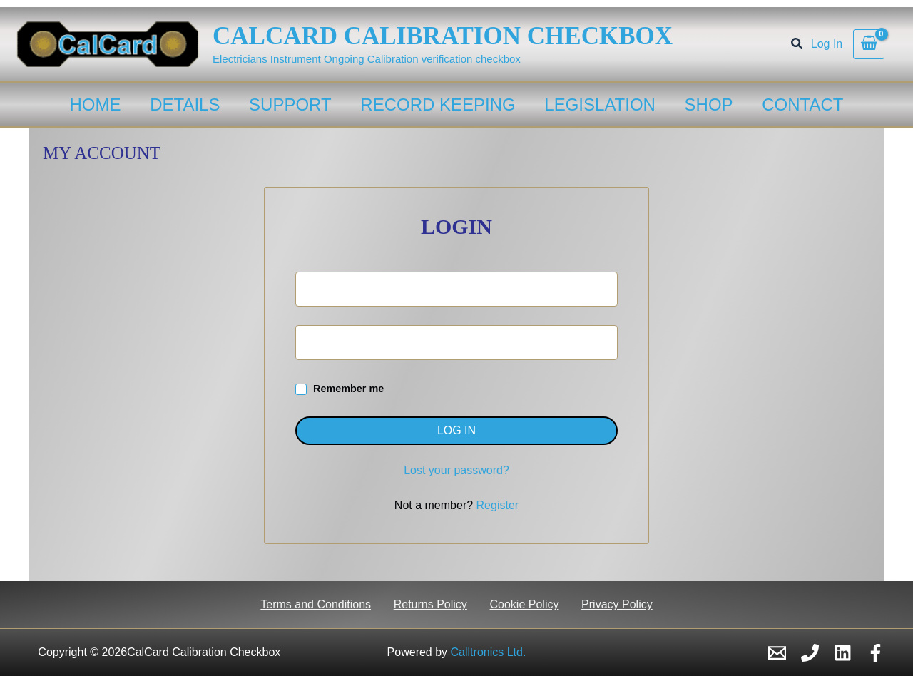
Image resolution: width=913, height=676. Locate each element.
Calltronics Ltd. (488, 652)
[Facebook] (875, 653)
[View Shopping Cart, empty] (868, 44)
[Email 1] (777, 653)
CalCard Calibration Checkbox (443, 36)
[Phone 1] (810, 653)
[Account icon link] (826, 44)
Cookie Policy (523, 604)
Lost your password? (456, 470)
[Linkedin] (843, 653)
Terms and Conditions (317, 604)
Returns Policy (431, 604)
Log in (456, 430)
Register (497, 505)
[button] (797, 46)
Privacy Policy (615, 604)
